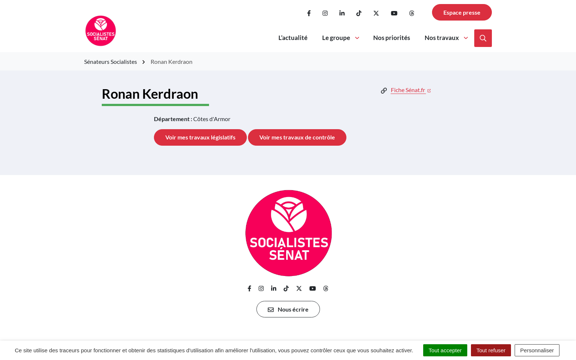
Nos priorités (391, 37)
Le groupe (341, 37)
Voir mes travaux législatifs (200, 137)
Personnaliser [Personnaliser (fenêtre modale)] (537, 350)
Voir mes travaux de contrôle (297, 137)
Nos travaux (447, 37)
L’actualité (292, 37)
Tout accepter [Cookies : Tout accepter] (445, 350)
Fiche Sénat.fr (411, 89)
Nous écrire (288, 309)
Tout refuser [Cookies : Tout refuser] (490, 350)
